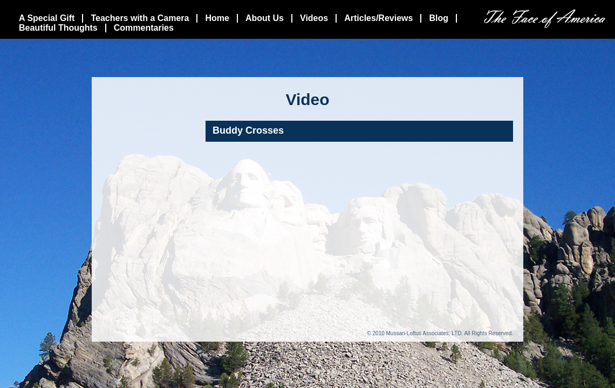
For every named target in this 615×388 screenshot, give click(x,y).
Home (217, 18)
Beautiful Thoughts (58, 27)
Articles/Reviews (378, 18)
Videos (314, 18)
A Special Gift (46, 18)
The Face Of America (544, 18)
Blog (438, 18)
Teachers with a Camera (140, 18)
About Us (264, 18)
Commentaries (144, 27)
